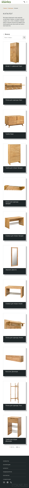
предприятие (7, 471)
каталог (5, 468)
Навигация (10, 8)
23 (17, 447)
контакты (6, 475)
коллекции (6, 464)
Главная (5, 8)
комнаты (6, 461)
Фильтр (6, 34)
